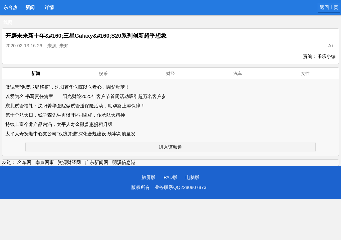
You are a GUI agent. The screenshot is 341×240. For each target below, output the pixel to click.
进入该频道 (170, 147)
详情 (49, 7)
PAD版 (170, 177)
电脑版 (192, 177)
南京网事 (44, 162)
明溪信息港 (124, 162)
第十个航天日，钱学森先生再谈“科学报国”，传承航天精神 (65, 115)
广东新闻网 (96, 162)
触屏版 (149, 177)
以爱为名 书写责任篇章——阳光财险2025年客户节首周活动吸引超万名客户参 (85, 96)
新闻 (30, 7)
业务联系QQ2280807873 (180, 187)
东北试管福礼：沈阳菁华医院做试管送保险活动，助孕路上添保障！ (75, 105)
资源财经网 (69, 162)
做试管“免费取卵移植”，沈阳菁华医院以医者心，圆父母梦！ (67, 87)
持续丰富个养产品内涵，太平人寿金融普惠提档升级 (59, 124)
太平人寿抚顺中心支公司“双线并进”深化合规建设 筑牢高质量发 (70, 133)
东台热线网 (10, 9)
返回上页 (329, 7)
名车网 (24, 162)
